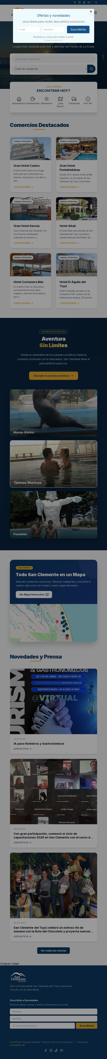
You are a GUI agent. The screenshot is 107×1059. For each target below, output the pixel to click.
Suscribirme (78, 29)
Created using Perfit (53, 40)
